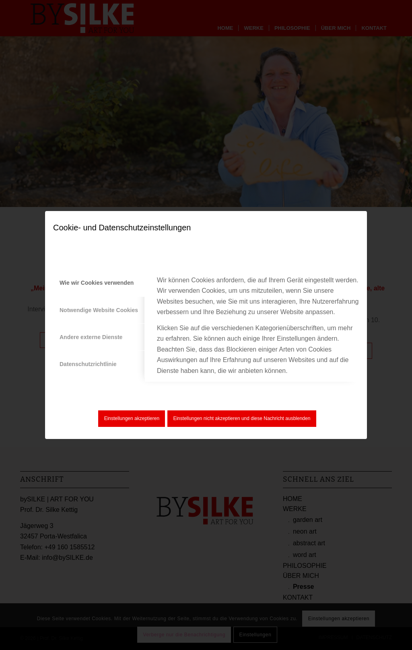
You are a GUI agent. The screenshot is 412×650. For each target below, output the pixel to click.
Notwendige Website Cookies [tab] (99, 310)
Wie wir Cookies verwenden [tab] (97, 282)
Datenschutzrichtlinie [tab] (88, 364)
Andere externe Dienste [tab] (91, 337)
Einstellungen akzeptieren (131, 418)
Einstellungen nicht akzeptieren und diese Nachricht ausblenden (241, 418)
